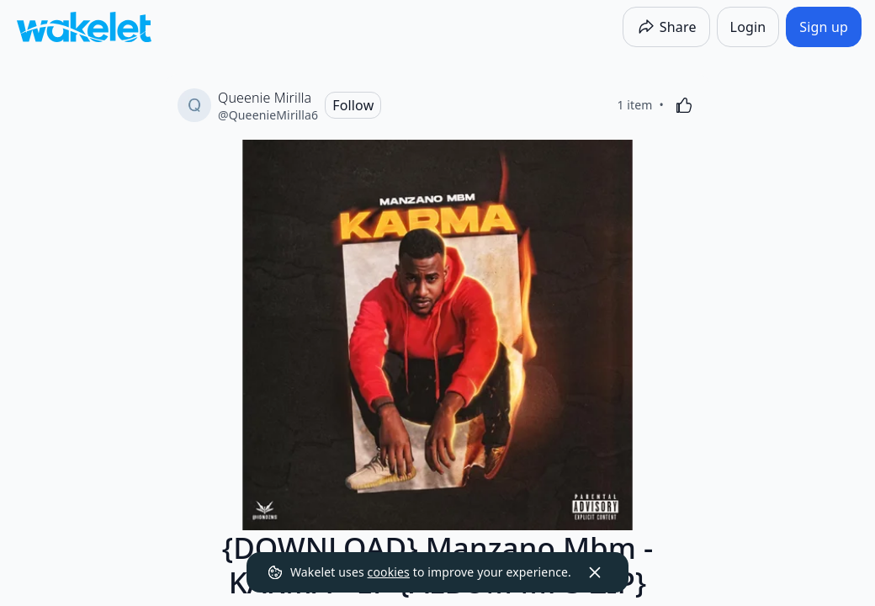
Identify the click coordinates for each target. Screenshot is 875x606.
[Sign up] (824, 27)
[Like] (684, 105)
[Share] (666, 27)
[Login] (748, 27)
